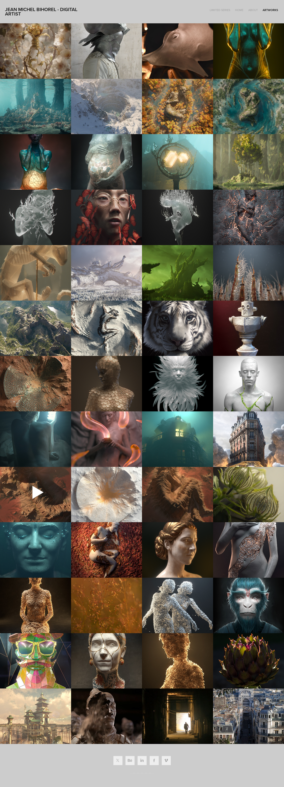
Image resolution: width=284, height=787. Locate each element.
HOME (239, 10)
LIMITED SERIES (220, 10)
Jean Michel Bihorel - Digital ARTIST (42, 11)
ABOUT (253, 10)
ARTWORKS (270, 10)
